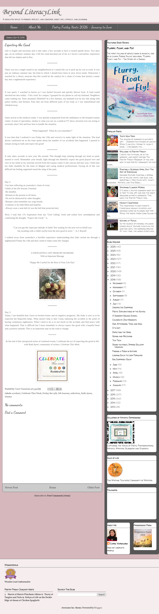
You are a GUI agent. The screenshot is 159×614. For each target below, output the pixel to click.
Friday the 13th (50, 393)
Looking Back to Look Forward (127, 355)
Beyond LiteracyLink (31, 12)
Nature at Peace (128, 220)
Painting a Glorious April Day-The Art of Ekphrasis (137, 170)
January (117, 385)
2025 (113, 250)
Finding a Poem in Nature (124, 351)
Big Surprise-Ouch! (121, 359)
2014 (113, 402)
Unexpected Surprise (122, 307)
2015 (113, 398)
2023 (113, 258)
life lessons (64, 393)
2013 (113, 406)
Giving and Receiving (122, 336)
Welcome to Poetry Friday (133, 151)
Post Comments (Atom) (58, 495)
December (118, 283)
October (117, 291)
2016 (113, 394)
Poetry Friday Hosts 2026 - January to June (82, 27)
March (116, 377)
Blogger (98, 607)
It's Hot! (116, 327)
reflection (75, 393)
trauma (8, 396)
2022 (113, 263)
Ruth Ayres (86, 393)
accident (16, 393)
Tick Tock (116, 340)
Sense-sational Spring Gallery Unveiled (128, 346)
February (118, 381)
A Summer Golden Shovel (124, 315)
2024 (113, 254)
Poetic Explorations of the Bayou (128, 311)
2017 (113, 390)
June (115, 364)
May (115, 368)
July (115, 303)
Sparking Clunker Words (132, 187)
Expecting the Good (121, 332)
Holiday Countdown (129, 202)
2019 (113, 275)
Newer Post (11, 487)
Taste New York (127, 136)
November (118, 287)
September (118, 295)
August (116, 299)
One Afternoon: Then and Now (127, 323)
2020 (113, 271)
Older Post (93, 487)
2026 (113, 246)
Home (14, 27)
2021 (113, 267)
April (116, 372)
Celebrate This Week (31, 393)
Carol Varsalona (119, 543)
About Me (35, 27)
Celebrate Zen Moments (124, 319)
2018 (113, 279)
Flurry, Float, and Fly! (120, 48)
